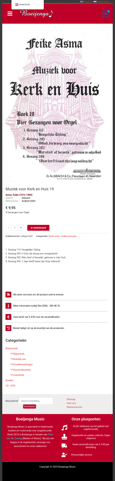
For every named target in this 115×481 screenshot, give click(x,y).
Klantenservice (74, 407)
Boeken (9, 380)
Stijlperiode (16, 353)
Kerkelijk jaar (17, 359)
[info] (32, 306)
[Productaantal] (15, 228)
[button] (86, 1)
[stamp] (86, 437)
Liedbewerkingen (69, 236)
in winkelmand (38, 227)
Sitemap (71, 399)
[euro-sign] (32, 317)
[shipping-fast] (34, 294)
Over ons (71, 403)
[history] (34, 328)
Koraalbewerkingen (21, 364)
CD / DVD (10, 385)
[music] (86, 428)
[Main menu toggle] (9, 13)
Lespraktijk (16, 375)
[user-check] (77, 455)
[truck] (86, 446)
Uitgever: (9, 198)
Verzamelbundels (20, 369)
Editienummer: (12, 201)
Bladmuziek (11, 348)
